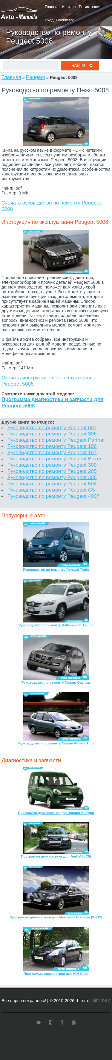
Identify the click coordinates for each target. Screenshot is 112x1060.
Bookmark (64, 20)
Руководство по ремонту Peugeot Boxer (54, 459)
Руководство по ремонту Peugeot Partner (56, 440)
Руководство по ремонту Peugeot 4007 (53, 496)
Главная (52, 6)
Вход (49, 20)
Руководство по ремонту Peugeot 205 (51, 471)
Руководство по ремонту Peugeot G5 (51, 490)
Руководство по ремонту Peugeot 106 (51, 446)
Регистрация (90, 6)
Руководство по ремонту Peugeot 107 (51, 452)
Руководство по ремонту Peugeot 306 (51, 434)
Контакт (69, 6)
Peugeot (35, 77)
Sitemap (100, 1000)
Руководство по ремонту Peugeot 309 (51, 465)
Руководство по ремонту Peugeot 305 (51, 477)
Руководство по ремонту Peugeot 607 (51, 427)
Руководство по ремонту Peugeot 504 (51, 484)
